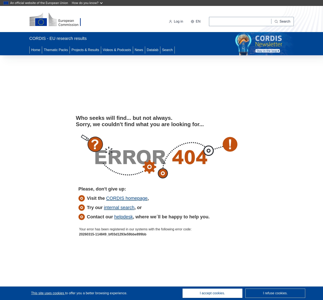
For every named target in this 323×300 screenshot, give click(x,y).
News (139, 50)
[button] (195, 21)
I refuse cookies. (275, 293)
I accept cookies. (212, 293)
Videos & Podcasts (117, 50)
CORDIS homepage (127, 198)
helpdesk (123, 216)
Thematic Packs (56, 50)
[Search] (282, 21)
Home (35, 50)
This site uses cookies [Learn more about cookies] (48, 293)
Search (167, 50)
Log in (176, 21)
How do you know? (87, 3)
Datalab (152, 50)
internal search (119, 207)
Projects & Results (85, 50)
